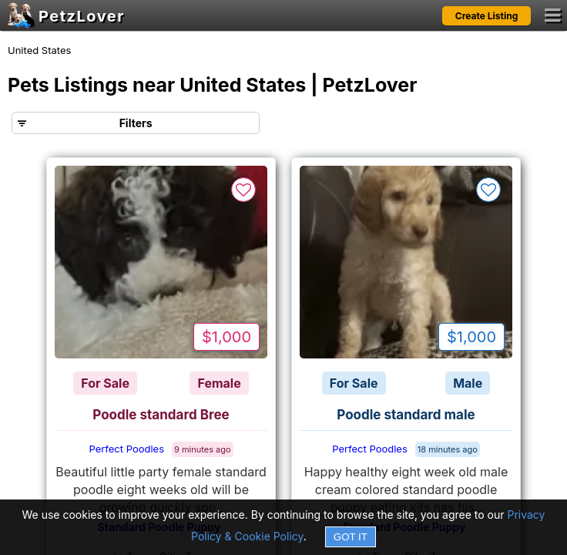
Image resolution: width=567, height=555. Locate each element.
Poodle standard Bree (160, 414)
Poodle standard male (406, 414)
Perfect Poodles (126, 448)
